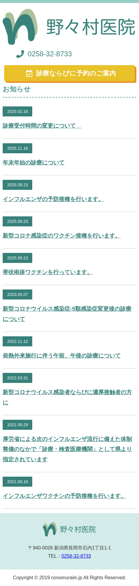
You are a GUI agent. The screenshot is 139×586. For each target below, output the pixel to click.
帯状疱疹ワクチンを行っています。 (48, 272)
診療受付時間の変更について (42, 126)
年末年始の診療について (33, 162)
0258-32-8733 (50, 54)
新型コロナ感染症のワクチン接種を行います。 (62, 236)
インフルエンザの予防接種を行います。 (53, 199)
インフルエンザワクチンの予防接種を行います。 (64, 496)
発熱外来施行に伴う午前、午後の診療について (62, 356)
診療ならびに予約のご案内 (76, 73)
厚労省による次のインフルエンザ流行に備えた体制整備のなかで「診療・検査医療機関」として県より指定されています (67, 449)
